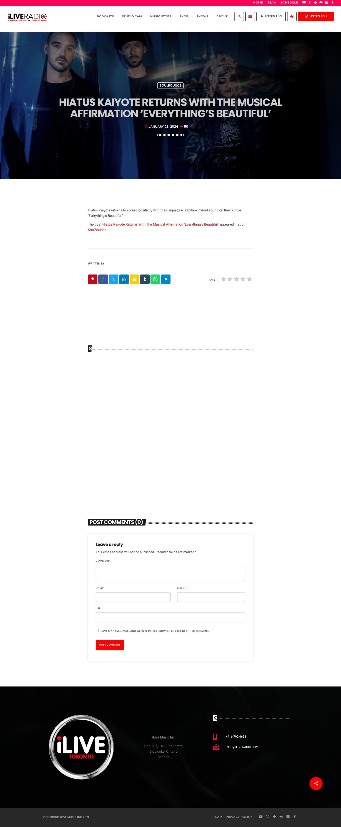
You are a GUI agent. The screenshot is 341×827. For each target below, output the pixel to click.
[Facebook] (332, 2)
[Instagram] (327, 2)
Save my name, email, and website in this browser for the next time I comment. (156, 631)
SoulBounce (97, 230)
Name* (100, 589)
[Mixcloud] (321, 2)
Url (98, 609)
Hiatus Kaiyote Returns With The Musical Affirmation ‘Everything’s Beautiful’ (160, 224)
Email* (181, 589)
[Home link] (27, 16)
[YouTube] (304, 2)
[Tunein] (315, 2)
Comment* (103, 561)
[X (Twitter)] (309, 2)
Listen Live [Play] (271, 16)
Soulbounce (171, 86)
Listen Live (315, 16)
